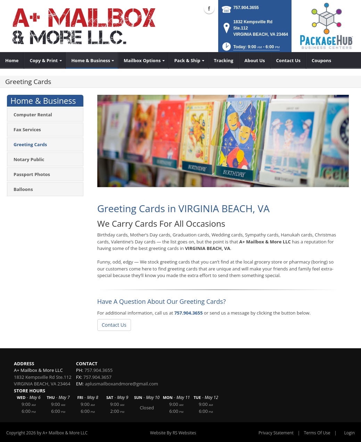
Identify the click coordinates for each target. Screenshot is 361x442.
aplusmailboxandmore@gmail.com (121, 384)
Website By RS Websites (173, 433)
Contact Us (114, 325)
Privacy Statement (276, 433)
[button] (250, 48)
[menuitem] (12, 60)
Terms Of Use (317, 433)
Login (349, 433)
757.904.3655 (246, 7)
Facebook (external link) (209, 8)
